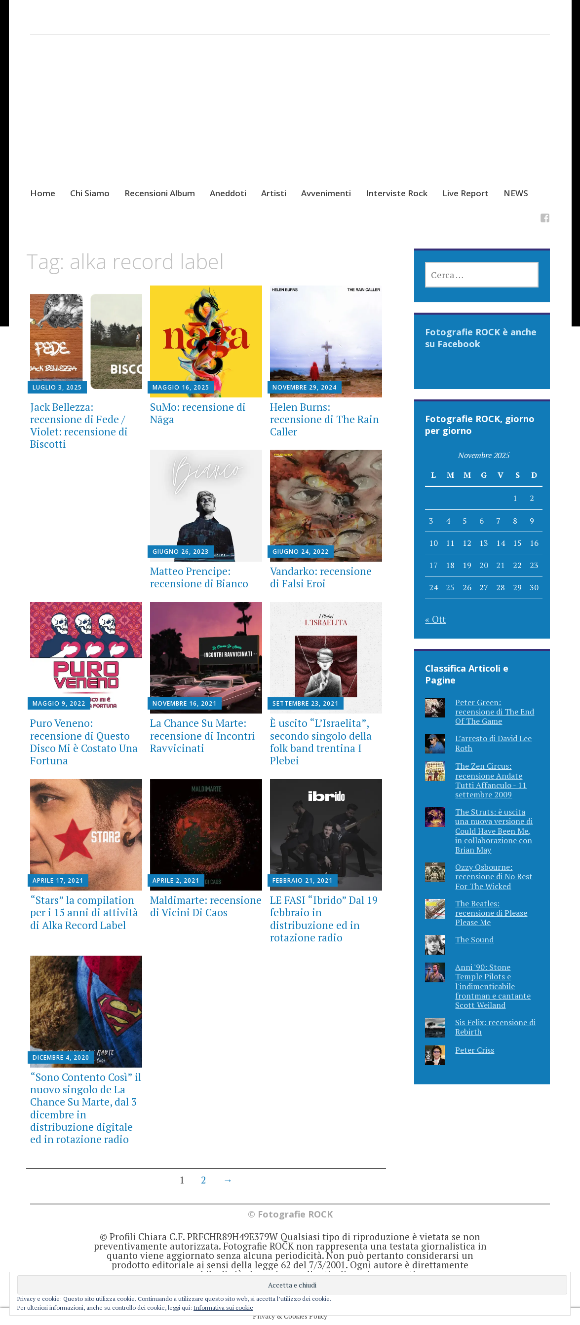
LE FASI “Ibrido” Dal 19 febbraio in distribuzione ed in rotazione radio (324, 918)
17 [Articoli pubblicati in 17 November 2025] (433, 565)
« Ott (435, 619)
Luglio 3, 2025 (57, 387)
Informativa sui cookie (223, 1307)
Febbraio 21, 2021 (302, 880)
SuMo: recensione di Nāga (198, 413)
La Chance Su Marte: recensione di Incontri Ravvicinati (202, 735)
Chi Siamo (90, 193)
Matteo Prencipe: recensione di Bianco (199, 577)
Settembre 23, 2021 (305, 703)
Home (42, 193)
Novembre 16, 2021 (185, 703)
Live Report (465, 193)
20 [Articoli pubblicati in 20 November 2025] (483, 565)
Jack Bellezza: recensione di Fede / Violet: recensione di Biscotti (79, 425)
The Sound (474, 939)
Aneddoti (228, 193)
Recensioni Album (159, 193)
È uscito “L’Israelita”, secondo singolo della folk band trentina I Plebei (321, 741)
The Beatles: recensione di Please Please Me (491, 913)
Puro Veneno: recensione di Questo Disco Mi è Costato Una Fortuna (84, 741)
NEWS (515, 193)
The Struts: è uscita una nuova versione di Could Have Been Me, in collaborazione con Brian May (494, 830)
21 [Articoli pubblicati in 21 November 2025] (500, 565)
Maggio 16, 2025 (181, 387)
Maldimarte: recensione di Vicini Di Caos (206, 906)
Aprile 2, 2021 (176, 880)
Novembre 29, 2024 (304, 387)
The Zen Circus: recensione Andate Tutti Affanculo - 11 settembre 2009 (491, 780)
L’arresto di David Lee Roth (493, 743)
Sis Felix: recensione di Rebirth (495, 1027)
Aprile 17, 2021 (58, 880)
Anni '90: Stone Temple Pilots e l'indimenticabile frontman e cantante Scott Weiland (493, 986)
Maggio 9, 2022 (59, 703)
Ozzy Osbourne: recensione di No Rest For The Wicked (494, 876)
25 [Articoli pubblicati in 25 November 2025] (450, 587)
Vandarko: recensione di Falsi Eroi (321, 577)
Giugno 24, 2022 (300, 551)
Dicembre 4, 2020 (61, 1057)
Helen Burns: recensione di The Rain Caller (324, 419)
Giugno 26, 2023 (181, 551)
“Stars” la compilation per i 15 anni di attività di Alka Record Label (84, 912)
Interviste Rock (396, 193)
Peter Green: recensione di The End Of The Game (494, 711)
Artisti (273, 193)
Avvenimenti (326, 193)
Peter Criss (474, 1049)
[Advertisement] (290, 120)
